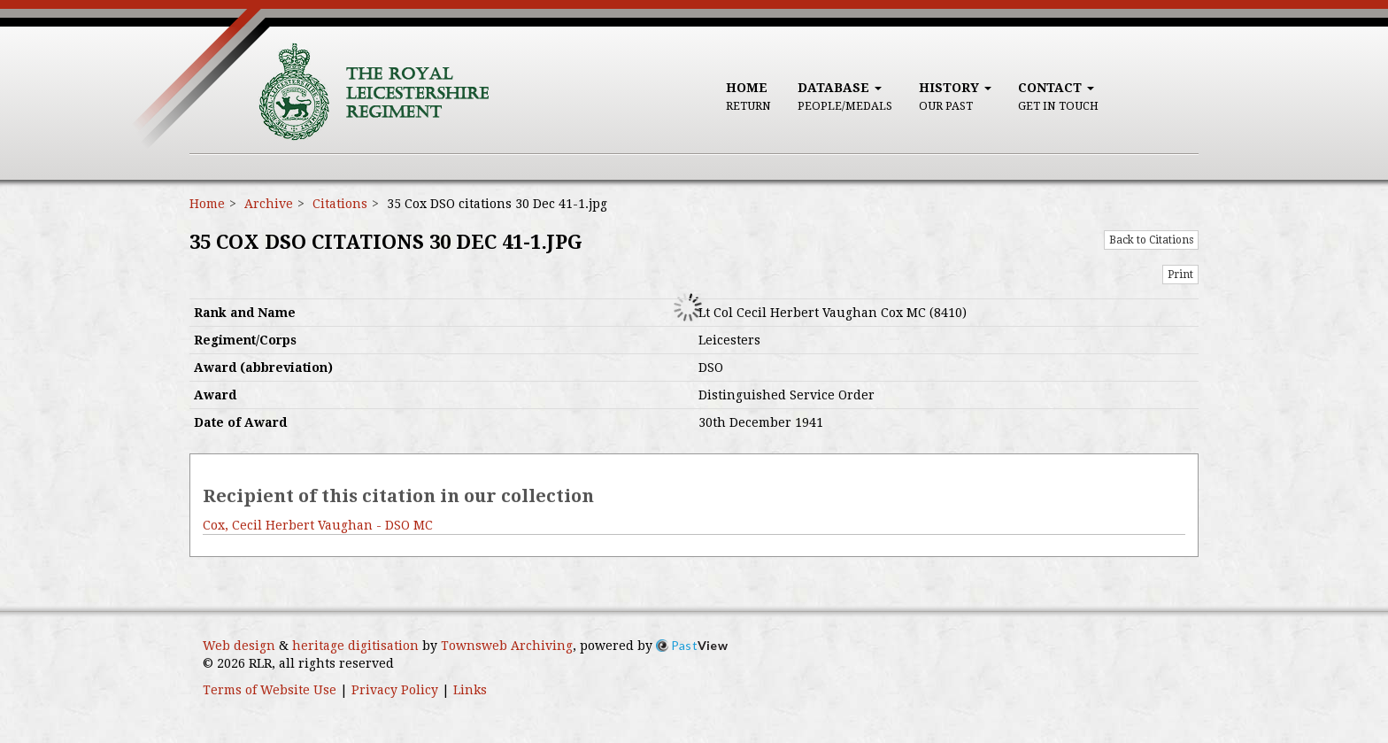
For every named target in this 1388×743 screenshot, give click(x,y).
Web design (239, 646)
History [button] (955, 96)
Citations (339, 204)
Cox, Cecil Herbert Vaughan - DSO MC (318, 525)
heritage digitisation (355, 646)
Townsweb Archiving (507, 646)
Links (470, 690)
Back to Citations (1151, 240)
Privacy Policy (394, 690)
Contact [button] (1058, 96)
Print (1180, 274)
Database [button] (845, 96)
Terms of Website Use (269, 690)
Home (748, 96)
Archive (268, 204)
